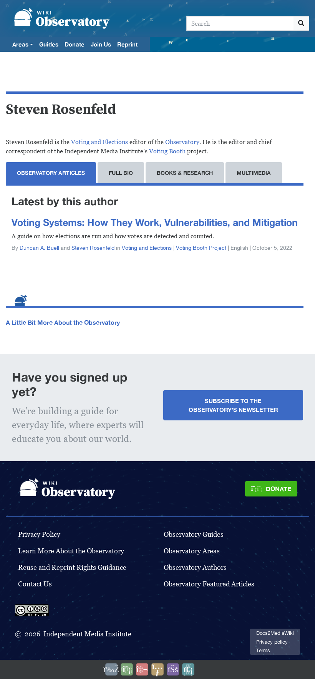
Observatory (182, 142)
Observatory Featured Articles (209, 584)
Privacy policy (272, 642)
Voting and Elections (99, 142)
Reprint (127, 44)
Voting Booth (167, 151)
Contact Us (35, 584)
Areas (20, 44)
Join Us (101, 44)
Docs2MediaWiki (275, 633)
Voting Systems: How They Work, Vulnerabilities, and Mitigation (155, 222)
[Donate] (271, 488)
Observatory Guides (194, 534)
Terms (263, 650)
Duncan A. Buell (39, 248)
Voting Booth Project (201, 248)
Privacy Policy (39, 534)
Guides (48, 44)
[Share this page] (157, 669)
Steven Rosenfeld (92, 248)
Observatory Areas (192, 551)
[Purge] (188, 669)
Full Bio (121, 172)
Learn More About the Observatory (71, 551)
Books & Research (185, 172)
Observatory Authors (195, 567)
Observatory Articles (51, 172)
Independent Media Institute (87, 634)
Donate (75, 44)
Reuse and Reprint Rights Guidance (72, 567)
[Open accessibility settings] (173, 669)
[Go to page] (301, 23)
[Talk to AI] (142, 669)
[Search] (240, 23)
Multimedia (254, 172)
